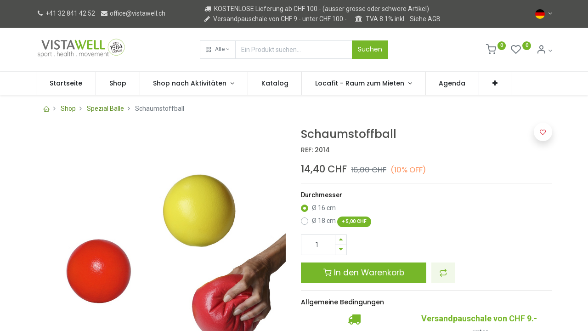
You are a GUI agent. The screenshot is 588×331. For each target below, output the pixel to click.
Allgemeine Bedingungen (342, 302)
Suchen (370, 49)
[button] (218, 49)
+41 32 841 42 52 (65, 13)
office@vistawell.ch (132, 13)
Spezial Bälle (105, 108)
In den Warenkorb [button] (363, 272)
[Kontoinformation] (544, 50)
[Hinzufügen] (340, 240)
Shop (68, 108)
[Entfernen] (340, 250)
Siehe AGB (425, 19)
